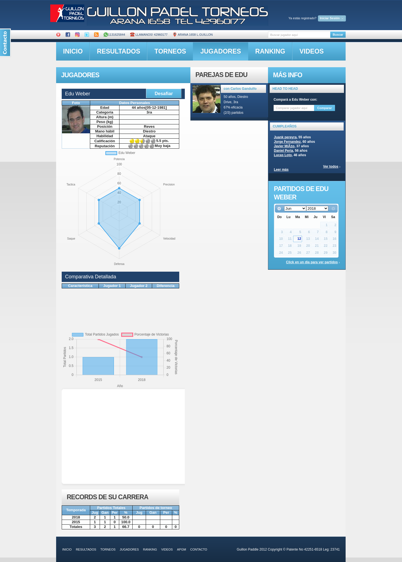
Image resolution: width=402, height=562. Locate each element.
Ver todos (330, 166)
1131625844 (114, 34)
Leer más (281, 170)
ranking (270, 51)
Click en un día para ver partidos (312, 262)
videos (312, 51)
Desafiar (164, 93)
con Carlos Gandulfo (240, 89)
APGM (181, 549)
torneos (170, 51)
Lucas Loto (283, 155)
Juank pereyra (285, 137)
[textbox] (299, 35)
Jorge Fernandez (287, 142)
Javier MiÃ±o (284, 146)
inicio (73, 51)
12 (299, 239)
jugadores (220, 51)
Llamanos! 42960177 (149, 34)
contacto (198, 549)
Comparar (324, 108)
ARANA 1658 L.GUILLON (193, 34)
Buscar (338, 34)
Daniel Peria (283, 151)
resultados (118, 51)
